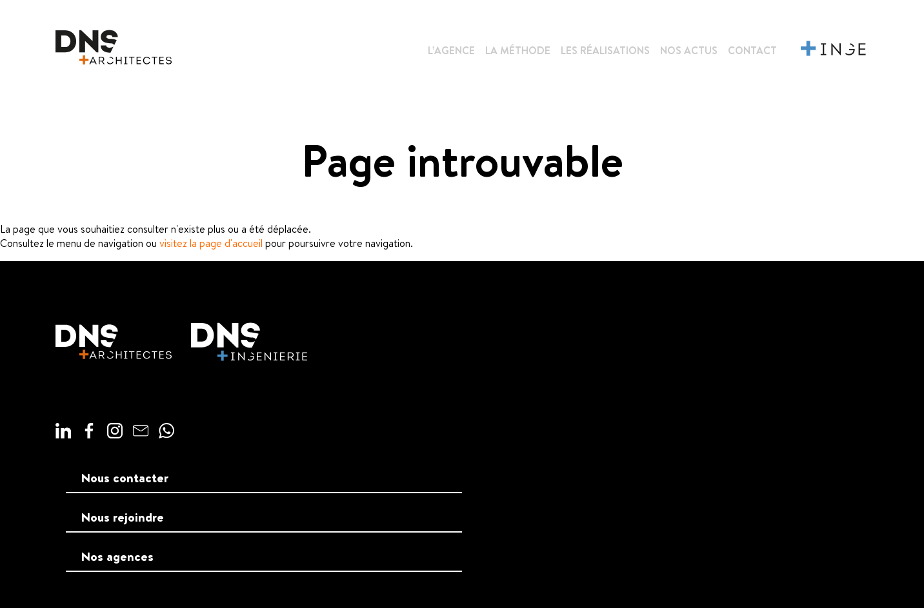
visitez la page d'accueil (211, 243)
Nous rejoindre (122, 517)
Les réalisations (605, 50)
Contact (752, 50)
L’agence (451, 50)
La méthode (517, 50)
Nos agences (117, 556)
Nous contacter (124, 477)
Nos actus (689, 50)
